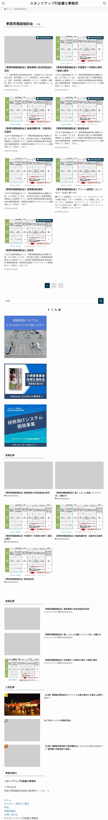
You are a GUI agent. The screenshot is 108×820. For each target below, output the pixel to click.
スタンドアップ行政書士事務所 (54, 3)
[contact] (59, 309)
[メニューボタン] (3, 3)
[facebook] (48, 309)
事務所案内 (10, 811)
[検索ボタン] (104, 3)
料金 (6, 807)
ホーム (7, 800)
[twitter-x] (52, 309)
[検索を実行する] (101, 301)
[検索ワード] (54, 301)
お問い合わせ (11, 814)
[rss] (55, 309)
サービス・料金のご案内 (16, 804)
